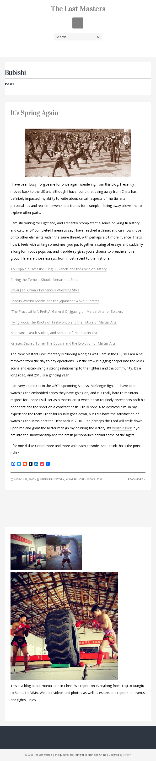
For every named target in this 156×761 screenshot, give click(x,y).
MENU (77, 22)
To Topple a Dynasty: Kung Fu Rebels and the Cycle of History (59, 269)
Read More (136, 479)
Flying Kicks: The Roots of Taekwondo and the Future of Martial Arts (64, 322)
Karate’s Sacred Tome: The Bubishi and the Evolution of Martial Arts (63, 343)
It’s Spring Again (34, 112)
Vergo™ (127, 754)
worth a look (122, 428)
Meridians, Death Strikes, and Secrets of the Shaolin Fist (54, 332)
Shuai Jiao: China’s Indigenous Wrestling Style (45, 290)
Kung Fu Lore (75, 479)
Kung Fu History (52, 479)
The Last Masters (78, 8)
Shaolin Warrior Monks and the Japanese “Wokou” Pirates (55, 301)
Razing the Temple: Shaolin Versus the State (45, 279)
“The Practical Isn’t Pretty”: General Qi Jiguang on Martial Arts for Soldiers (67, 311)
